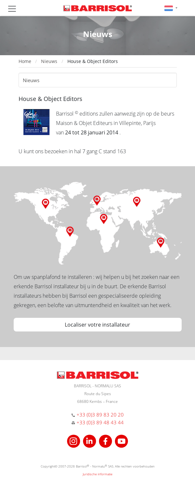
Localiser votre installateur (97, 324)
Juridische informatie (97, 474)
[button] (170, 8)
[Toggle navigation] (12, 9)
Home (25, 61)
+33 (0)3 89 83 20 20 (100, 414)
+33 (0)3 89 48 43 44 (100, 422)
